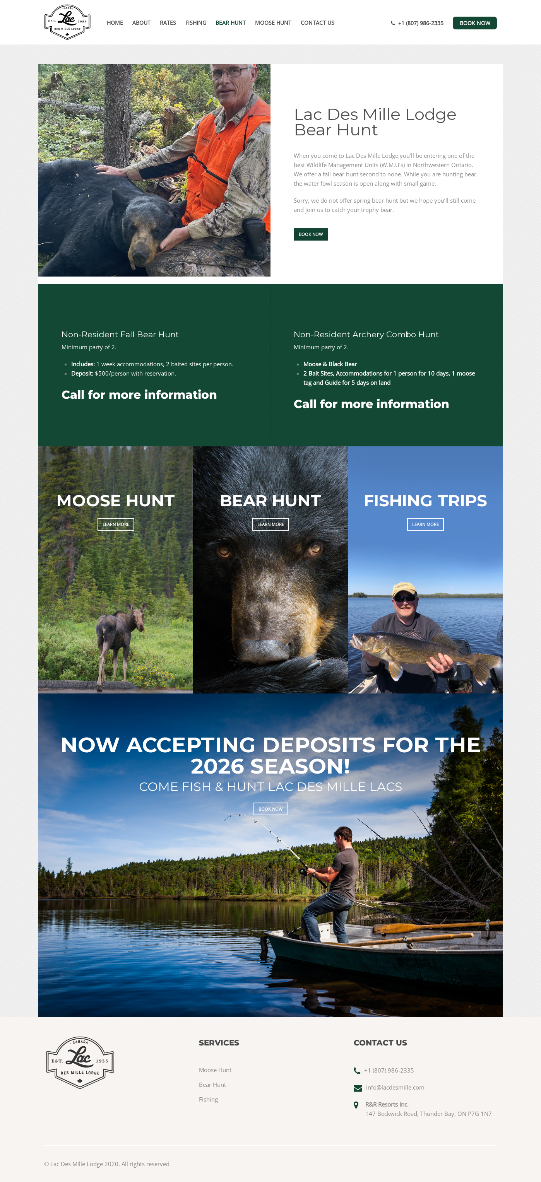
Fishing (195, 22)
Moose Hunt (273, 22)
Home (115, 22)
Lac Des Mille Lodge (76, 1164)
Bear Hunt (231, 22)
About (141, 22)
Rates (168, 22)
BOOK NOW (475, 23)
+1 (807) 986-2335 (417, 23)
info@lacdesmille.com (395, 1087)
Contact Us (317, 22)
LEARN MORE (116, 524)
